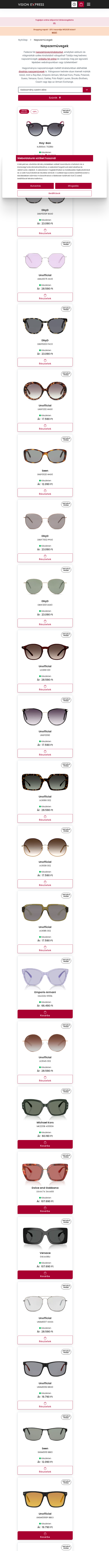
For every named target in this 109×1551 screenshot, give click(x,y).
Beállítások (54, 193)
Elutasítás (36, 185)
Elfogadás (72, 185)
